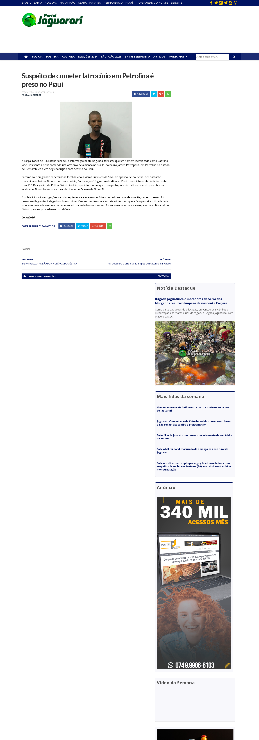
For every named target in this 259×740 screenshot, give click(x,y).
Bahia (38, 2)
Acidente (53, 671)
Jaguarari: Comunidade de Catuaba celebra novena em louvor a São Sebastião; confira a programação (201, 203)
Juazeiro (52, 696)
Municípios (177, 56)
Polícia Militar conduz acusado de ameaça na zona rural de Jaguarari (201, 232)
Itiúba (51, 691)
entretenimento (122, 681)
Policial (117, 702)
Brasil (26, 2)
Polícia (37, 56)
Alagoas (51, 2)
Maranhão (67, 2)
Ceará (82, 2)
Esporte (117, 686)
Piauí (129, 2)
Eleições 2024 (87, 56)
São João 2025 (111, 56)
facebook (155, 277)
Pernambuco (113, 2)
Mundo (52, 702)
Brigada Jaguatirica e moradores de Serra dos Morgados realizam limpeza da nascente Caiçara (202, 91)
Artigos (159, 56)
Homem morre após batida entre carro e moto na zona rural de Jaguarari (202, 187)
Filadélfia (53, 681)
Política (52, 56)
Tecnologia (54, 722)
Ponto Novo (55, 712)
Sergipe (176, 2)
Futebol (117, 696)
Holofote (53, 686)
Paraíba (95, 2)
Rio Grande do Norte (152, 2)
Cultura (68, 56)
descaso (52, 676)
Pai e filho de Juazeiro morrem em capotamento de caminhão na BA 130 (203, 218)
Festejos (118, 691)
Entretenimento (137, 56)
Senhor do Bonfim (58, 717)
